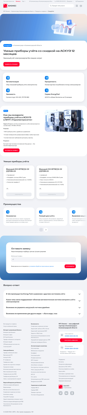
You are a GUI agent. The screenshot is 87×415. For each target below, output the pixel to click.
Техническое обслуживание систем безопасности (40, 336)
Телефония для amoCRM (9, 374)
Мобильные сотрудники (37, 351)
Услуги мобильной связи (10, 326)
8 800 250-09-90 (71, 348)
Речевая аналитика (36, 358)
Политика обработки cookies (66, 369)
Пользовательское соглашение (67, 376)
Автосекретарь (35, 348)
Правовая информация (65, 381)
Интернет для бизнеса (9, 332)
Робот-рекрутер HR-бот (37, 370)
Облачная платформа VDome (39, 342)
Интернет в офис (7, 335)
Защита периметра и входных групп (13, 399)
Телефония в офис (8, 362)
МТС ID (33, 374)
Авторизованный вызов (37, 362)
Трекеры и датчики (36, 392)
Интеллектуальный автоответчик (12, 369)
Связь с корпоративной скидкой (12, 379)
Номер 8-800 (7, 357)
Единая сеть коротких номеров (11, 364)
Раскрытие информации (65, 364)
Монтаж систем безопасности (11, 390)
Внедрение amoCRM (36, 381)
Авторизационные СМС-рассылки (40, 379)
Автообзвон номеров (36, 365)
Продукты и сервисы (40, 11)
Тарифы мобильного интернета (11, 339)
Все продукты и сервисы (10, 324)
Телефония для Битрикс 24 (10, 376)
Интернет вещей (7, 342)
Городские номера (8, 367)
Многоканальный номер (9, 372)
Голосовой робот (35, 355)
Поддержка (63, 352)
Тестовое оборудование (37, 395)
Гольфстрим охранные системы (11, 392)
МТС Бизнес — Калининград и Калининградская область (18, 11)
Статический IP (7, 347)
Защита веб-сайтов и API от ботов (40, 329)
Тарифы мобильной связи (10, 353)
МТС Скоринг (34, 360)
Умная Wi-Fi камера (8, 397)
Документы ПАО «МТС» (65, 367)
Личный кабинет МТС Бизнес (68, 353)
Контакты (61, 362)
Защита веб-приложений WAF (39, 331)
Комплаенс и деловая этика (66, 374)
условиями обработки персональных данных (41, 266)
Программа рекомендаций (66, 378)
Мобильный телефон (16, 256)
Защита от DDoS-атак (36, 333)
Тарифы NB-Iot (35, 388)
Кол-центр (34, 377)
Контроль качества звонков (38, 372)
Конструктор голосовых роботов (40, 367)
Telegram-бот (71, 352)
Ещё (24, 1)
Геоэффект (34, 353)
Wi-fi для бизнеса (8, 337)
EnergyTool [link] (51, 11)
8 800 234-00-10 (64, 1)
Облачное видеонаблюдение (11, 385)
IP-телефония (7, 360)
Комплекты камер (8, 394)
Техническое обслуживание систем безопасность (12, 405)
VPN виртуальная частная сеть (11, 344)
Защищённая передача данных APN (40, 340)
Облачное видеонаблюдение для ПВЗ (13, 401)
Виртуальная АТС (8, 355)
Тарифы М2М (34, 390)
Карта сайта (62, 371)
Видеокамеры (7, 387)
